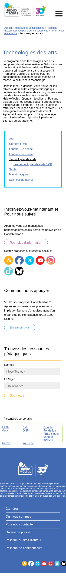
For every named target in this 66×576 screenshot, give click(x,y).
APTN (5, 427)
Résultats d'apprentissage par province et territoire (30, 29)
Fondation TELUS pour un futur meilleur (51, 435)
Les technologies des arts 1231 (33, 164)
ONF (26, 430)
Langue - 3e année (21, 148)
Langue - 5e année (21, 154)
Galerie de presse (18, 532)
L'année (9, 364)
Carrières (12, 508)
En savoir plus (20, 327)
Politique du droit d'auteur (23, 540)
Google (48, 427)
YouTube (28, 443)
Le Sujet (9, 379)
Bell (25, 427)
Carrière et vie (18, 143)
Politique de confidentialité (24, 548)
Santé (12, 169)
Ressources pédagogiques (29, 27)
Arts (11, 138)
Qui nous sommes (18, 516)
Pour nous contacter (20, 524)
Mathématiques (18, 174)
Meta (5, 430)
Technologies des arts (22, 159)
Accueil (8, 27)
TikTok (6, 443)
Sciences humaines (21, 179)
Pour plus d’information (26, 242)
